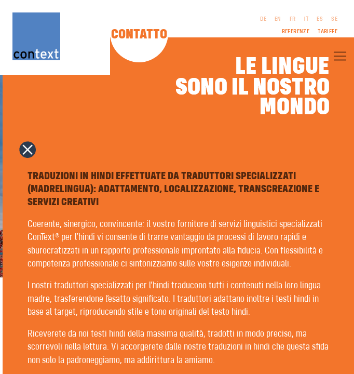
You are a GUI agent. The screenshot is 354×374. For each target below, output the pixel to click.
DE (263, 19)
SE (334, 19)
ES (320, 19)
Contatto (139, 35)
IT (306, 19)
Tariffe (327, 32)
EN (278, 19)
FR (293, 19)
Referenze (296, 32)
